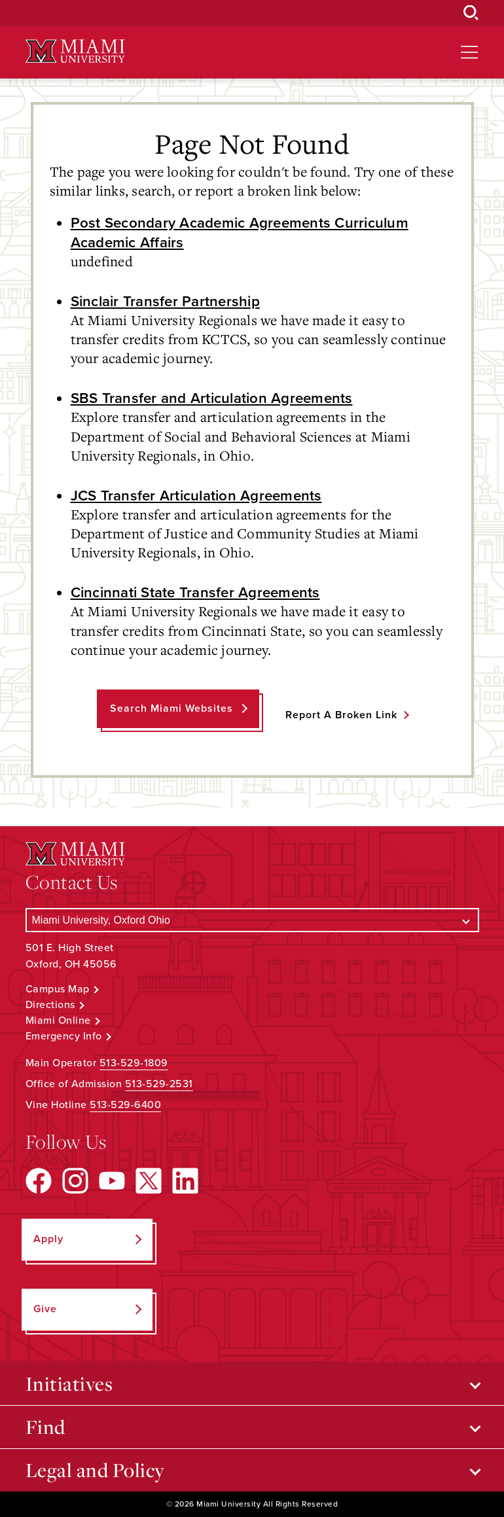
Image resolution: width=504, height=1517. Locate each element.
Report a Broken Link (341, 715)
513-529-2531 (159, 1083)
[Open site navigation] (469, 52)
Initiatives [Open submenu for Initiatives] (69, 1383)
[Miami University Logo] (75, 51)
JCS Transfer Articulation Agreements (196, 495)
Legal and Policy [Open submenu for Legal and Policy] (95, 1470)
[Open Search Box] (471, 13)
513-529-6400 (125, 1104)
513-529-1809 (133, 1063)
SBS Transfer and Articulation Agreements (212, 398)
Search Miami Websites (171, 708)
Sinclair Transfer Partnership (165, 301)
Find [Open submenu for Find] (45, 1427)
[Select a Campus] (252, 920)
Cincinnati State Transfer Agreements (195, 592)
